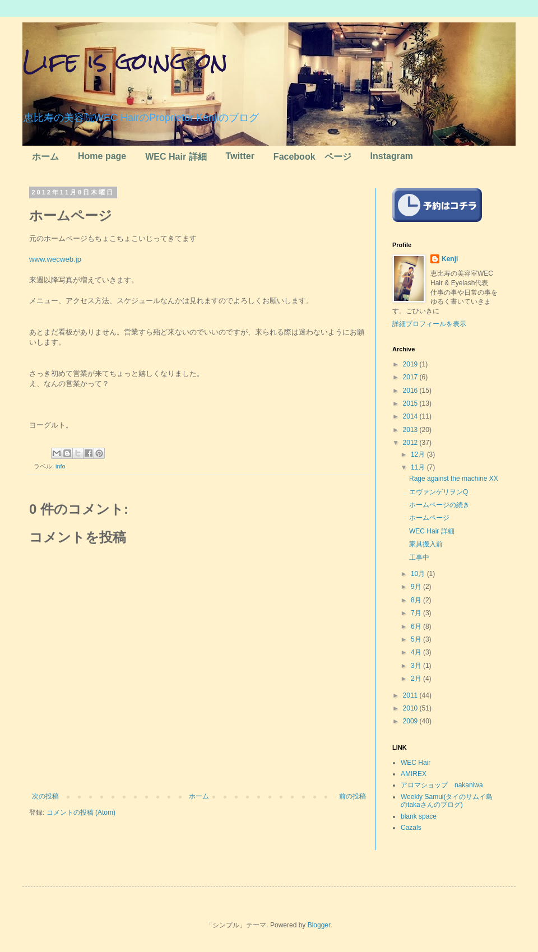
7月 (417, 613)
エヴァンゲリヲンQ (438, 492)
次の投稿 (45, 796)
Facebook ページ (312, 156)
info (60, 466)
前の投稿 (352, 796)
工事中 (419, 557)
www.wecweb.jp (55, 259)
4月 (417, 652)
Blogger (319, 925)
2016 (411, 390)
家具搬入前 (426, 544)
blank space (419, 816)
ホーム (45, 156)
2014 (411, 416)
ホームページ (429, 518)
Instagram (391, 156)
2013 (411, 430)
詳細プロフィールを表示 (429, 324)
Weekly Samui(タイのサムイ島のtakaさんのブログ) (447, 801)
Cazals (411, 828)
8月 (417, 600)
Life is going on (125, 61)
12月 (419, 454)
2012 (411, 443)
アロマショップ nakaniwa (442, 785)
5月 (417, 639)
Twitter (240, 156)
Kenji (450, 259)
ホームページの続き (439, 505)
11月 (419, 467)
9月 (417, 587)
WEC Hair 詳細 (175, 156)
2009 (411, 721)
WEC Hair (415, 763)
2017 (411, 377)
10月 (419, 574)
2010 (411, 708)
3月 (417, 666)
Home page (102, 156)
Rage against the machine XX (453, 478)
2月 (417, 678)
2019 (411, 364)
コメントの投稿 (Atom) (81, 812)
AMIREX (413, 774)
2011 (411, 695)
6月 (417, 626)
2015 (411, 403)
